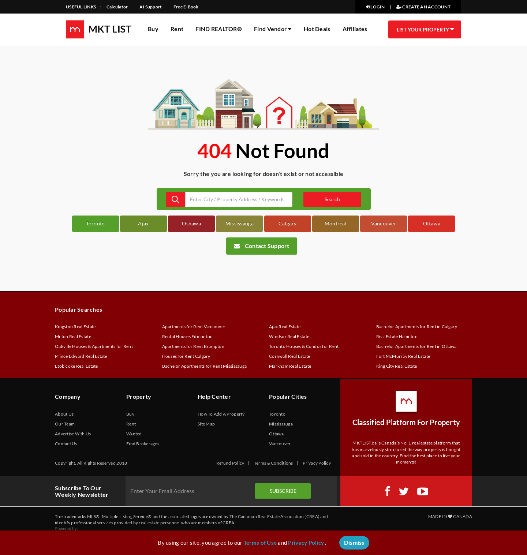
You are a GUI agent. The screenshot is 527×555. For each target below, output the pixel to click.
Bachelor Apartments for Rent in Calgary (416, 326)
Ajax (143, 223)
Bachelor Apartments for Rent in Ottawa (416, 346)
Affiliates (355, 28)
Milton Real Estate (73, 336)
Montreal (336, 223)
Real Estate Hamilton (397, 336)
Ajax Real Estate (284, 326)
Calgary (288, 223)
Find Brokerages (142, 443)
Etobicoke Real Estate (76, 366)
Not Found (282, 150)
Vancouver (383, 223)
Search (332, 199)
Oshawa (191, 223)
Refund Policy (230, 463)
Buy (153, 28)
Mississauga (239, 223)
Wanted (134, 433)
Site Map (206, 424)
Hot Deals (317, 28)
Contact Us (66, 443)
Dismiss (354, 542)
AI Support (150, 7)
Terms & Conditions (273, 463)
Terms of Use (260, 542)
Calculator (117, 7)
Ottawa (432, 223)
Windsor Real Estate (289, 336)
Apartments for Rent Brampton (193, 346)
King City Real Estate (396, 366)
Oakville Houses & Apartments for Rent (94, 346)
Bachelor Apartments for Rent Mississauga (204, 366)
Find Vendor (272, 28)
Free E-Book (186, 7)
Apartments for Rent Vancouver (194, 326)
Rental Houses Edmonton (187, 336)
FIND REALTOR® (218, 28)
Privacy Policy (317, 463)
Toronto (95, 223)
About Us (64, 414)
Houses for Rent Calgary (186, 356)
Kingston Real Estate (75, 326)
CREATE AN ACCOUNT (423, 7)
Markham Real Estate (290, 366)
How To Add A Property (221, 414)
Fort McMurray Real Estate (403, 356)
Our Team (65, 424)
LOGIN (375, 7)
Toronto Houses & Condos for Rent (304, 346)
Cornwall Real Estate (289, 356)
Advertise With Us (73, 433)
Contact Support (261, 245)
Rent (177, 28)
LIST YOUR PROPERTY (424, 29)
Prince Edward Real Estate (81, 356)
